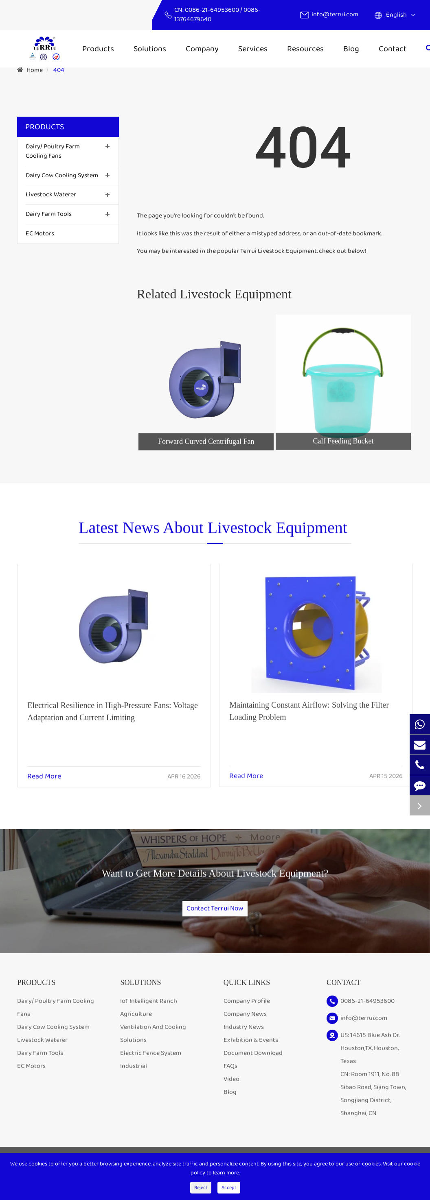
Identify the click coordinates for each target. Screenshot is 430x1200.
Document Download (253, 1062)
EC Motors (40, 233)
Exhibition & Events (251, 1049)
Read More (44, 770)
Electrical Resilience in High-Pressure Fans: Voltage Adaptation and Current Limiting (112, 705)
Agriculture (136, 1023)
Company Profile (247, 1010)
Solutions (150, 48)
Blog (351, 48)
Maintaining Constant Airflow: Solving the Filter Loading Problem (309, 704)
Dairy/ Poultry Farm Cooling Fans (53, 151)
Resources (305, 48)
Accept (229, 1187)
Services (253, 48)
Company (202, 48)
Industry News (244, 1036)
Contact (392, 48)
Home (34, 70)
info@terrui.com (335, 14)
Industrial (133, 1075)
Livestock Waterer (51, 194)
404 (58, 70)
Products (98, 48)
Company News (245, 1023)
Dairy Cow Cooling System (62, 175)
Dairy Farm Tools (49, 214)
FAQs (230, 1075)
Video (231, 1088)
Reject (200, 1187)
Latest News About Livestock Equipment (213, 532)
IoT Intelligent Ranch (148, 1010)
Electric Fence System (150, 1062)
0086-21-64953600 (212, 10)
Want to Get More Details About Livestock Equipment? (215, 880)
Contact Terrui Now (215, 911)
